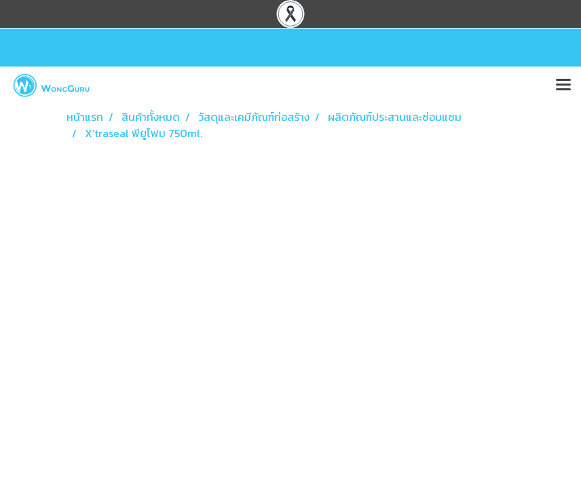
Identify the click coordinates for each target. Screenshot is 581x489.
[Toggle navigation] (563, 86)
